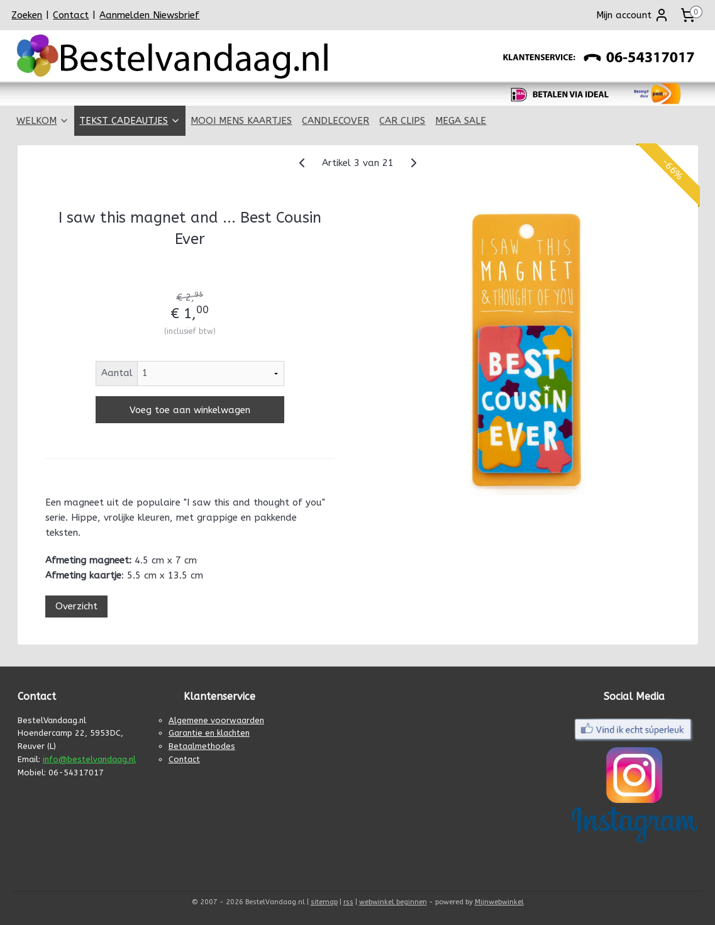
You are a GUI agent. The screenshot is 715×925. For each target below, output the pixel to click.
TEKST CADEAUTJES (129, 120)
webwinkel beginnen (393, 902)
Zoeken (26, 15)
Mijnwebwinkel (499, 902)
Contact (71, 15)
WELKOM (42, 120)
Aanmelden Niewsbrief (149, 15)
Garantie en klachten (209, 733)
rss (348, 902)
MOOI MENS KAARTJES (241, 120)
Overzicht (76, 606)
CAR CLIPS (402, 120)
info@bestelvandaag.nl (89, 759)
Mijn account (632, 15)
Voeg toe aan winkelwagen (189, 410)
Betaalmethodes (202, 746)
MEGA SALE (460, 120)
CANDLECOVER (335, 120)
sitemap (324, 902)
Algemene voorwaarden (216, 720)
